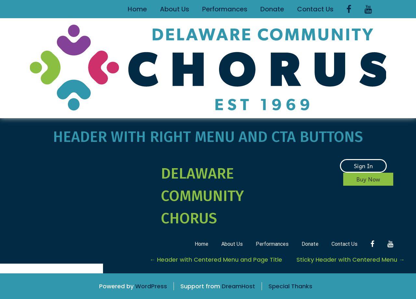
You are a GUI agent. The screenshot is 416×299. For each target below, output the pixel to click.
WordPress (151, 286)
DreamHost (238, 286)
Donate (272, 9)
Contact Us (315, 9)
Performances (224, 9)
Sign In (363, 165)
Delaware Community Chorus (202, 196)
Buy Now (368, 179)
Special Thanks (290, 286)
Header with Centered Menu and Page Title (216, 259)
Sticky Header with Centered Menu (350, 259)
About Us (174, 9)
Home (137, 9)
